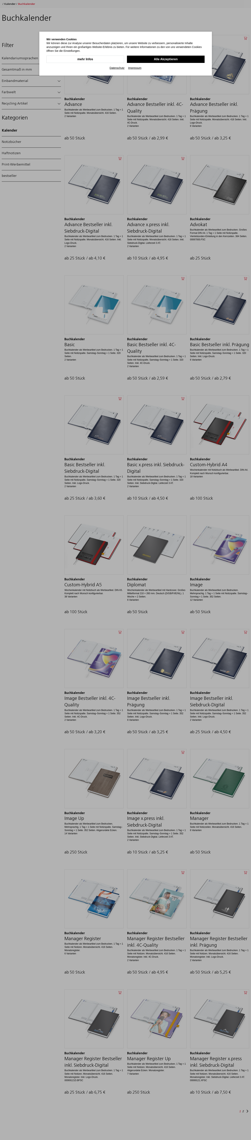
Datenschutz (117, 67)
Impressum (134, 67)
